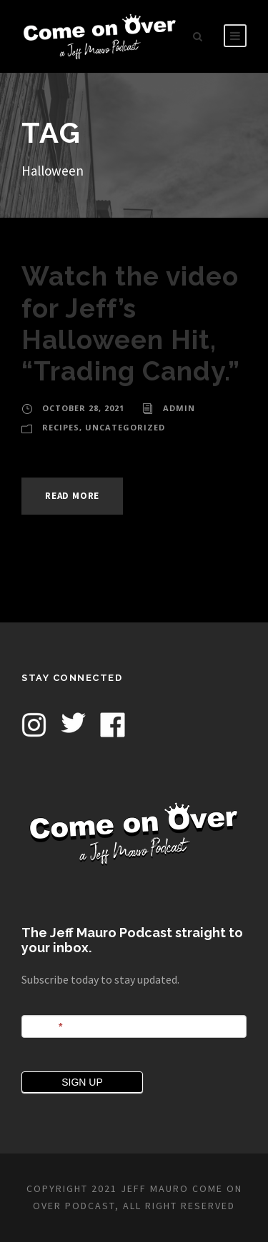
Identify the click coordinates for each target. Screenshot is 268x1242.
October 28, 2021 (83, 408)
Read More (72, 496)
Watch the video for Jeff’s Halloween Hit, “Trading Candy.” (130, 324)
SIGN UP (82, 1082)
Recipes (60, 427)
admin (179, 408)
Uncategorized (125, 427)
